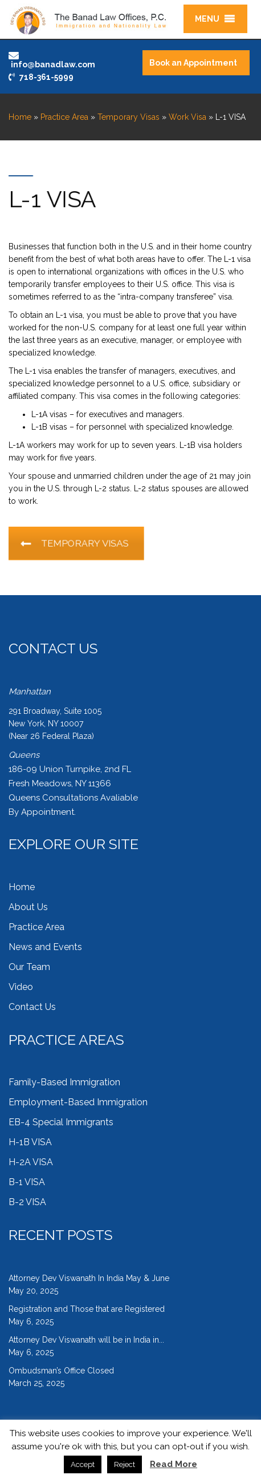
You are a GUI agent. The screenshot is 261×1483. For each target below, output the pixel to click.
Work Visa (187, 117)
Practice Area (64, 117)
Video (21, 986)
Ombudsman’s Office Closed (61, 1370)
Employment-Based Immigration (78, 1102)
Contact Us (32, 1006)
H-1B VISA (30, 1142)
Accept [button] (83, 1464)
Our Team (29, 966)
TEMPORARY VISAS (80, 543)
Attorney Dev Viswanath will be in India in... (86, 1339)
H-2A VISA (31, 1162)
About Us (28, 907)
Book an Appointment (193, 62)
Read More (173, 1464)
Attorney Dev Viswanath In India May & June (89, 1278)
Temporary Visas (128, 117)
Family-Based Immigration (64, 1082)
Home (20, 117)
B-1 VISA (27, 1182)
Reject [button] (124, 1464)
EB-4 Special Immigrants (61, 1122)
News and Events (45, 946)
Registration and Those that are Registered (87, 1309)
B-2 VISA (27, 1202)
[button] (207, 19)
